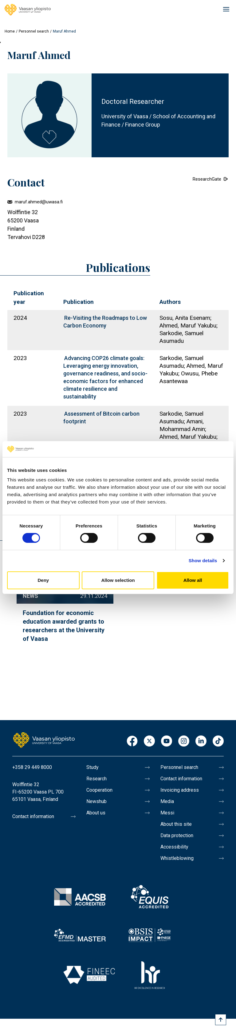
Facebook (132, 741)
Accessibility (174, 847)
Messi (167, 813)
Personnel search (34, 31)
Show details (203, 560)
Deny (43, 580)
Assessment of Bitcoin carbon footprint (101, 417)
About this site (176, 824)
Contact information (33, 816)
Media (167, 801)
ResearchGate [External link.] (207, 179)
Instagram (183, 741)
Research (96, 779)
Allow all (192, 580)
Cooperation (99, 790)
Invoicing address (179, 790)
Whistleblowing (177, 858)
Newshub (96, 801)
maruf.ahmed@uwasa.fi (39, 202)
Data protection (176, 835)
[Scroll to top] (220, 1019)
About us (95, 813)
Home (10, 31)
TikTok (218, 741)
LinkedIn (200, 741)
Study (92, 767)
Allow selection (118, 580)
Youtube (166, 741)
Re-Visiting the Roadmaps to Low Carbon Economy (105, 322)
